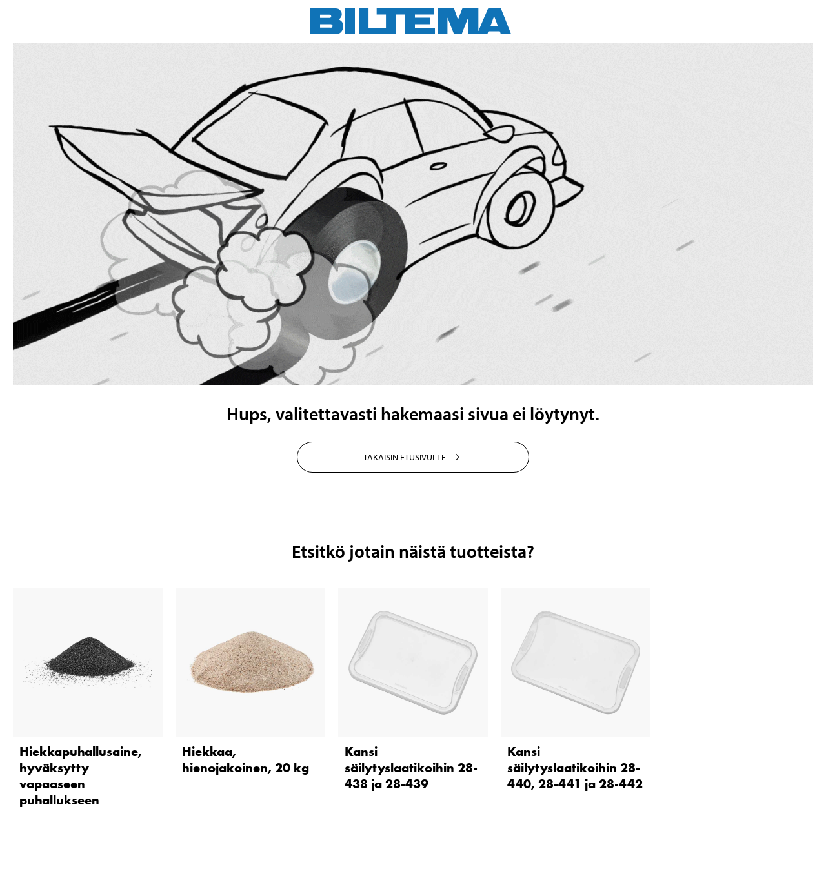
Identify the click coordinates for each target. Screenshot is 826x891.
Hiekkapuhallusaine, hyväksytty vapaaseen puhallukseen (80, 775)
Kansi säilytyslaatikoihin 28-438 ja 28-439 (411, 767)
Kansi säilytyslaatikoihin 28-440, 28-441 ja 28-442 (575, 767)
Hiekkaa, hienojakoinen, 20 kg (245, 759)
